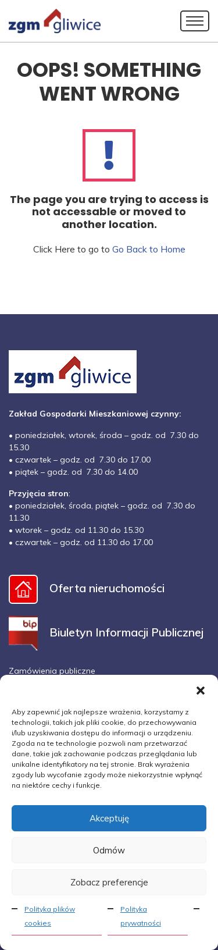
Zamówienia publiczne (52, 671)
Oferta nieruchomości (87, 588)
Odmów (109, 850)
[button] (200, 689)
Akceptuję (109, 818)
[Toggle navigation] (194, 20)
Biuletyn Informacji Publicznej (106, 632)
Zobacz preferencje (109, 882)
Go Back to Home (148, 249)
